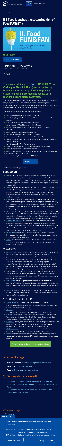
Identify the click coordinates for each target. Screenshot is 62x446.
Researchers (47, 362)
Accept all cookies (47, 440)
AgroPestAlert (11, 302)
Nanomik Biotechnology (14, 220)
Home (5, 13)
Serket (8, 333)
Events (11, 13)
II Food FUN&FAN (26, 366)
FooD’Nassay (11, 280)
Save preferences (15, 440)
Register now (30, 161)
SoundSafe (10, 232)
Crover (8, 199)
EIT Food (31, 84)
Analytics (11, 435)
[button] (31, 39)
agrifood (35, 370)
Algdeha (9, 310)
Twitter (11, 414)
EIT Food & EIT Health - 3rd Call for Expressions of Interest (29, 381)
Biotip (8, 187)
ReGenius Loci (11, 290)
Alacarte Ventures (12, 252)
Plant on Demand (12, 329)
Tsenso (8, 240)
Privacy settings (8, 416)
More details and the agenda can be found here (30, 344)
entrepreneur (17, 370)
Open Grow (10, 321)
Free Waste (10, 211)
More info (11, 424)
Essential (11, 429)
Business (25, 362)
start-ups (27, 370)
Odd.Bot (9, 314)
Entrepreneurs (35, 362)
